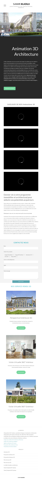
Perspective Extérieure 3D (9, 457)
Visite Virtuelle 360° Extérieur (10, 470)
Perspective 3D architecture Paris (11, 444)
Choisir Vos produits (8, 251)
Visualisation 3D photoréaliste (10, 446)
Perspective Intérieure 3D (9, 454)
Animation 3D (7, 452)
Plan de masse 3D (7, 462)
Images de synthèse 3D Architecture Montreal (13, 439)
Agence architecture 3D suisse (10, 443)
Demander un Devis (9, 88)
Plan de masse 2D (7, 459)
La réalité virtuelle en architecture (11, 465)
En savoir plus (21, 328)
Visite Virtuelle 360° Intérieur (10, 467)
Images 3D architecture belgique (10, 441)
